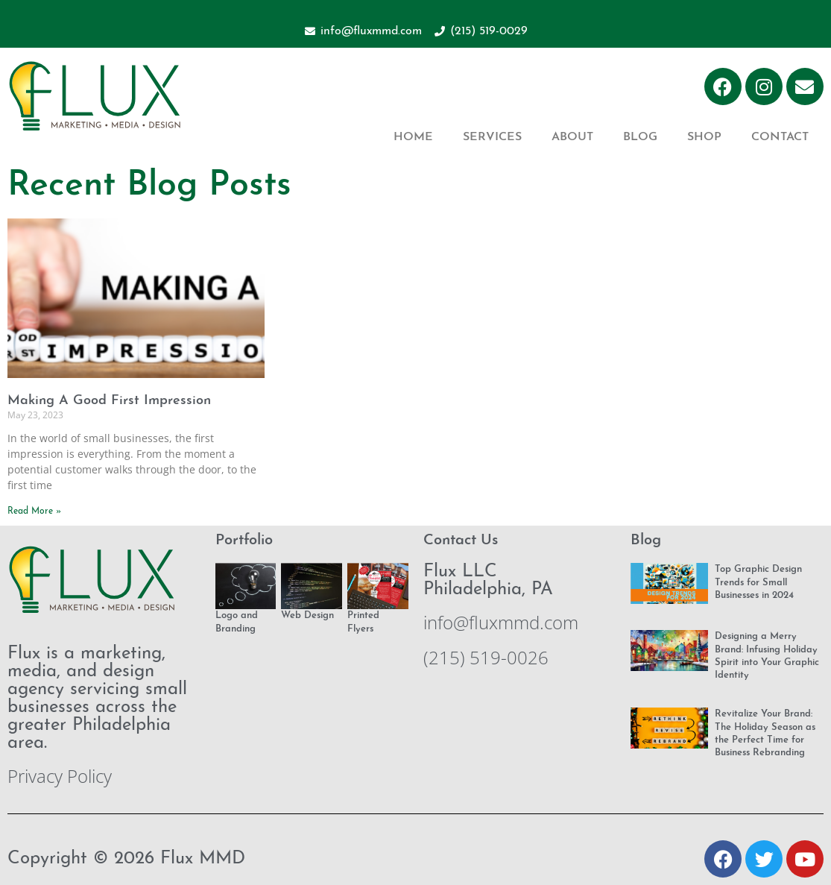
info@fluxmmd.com (500, 622)
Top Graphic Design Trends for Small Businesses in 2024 (758, 582)
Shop (704, 137)
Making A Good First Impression (109, 401)
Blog (640, 137)
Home (413, 137)
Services (492, 137)
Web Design (307, 615)
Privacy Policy (59, 775)
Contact (780, 137)
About (572, 137)
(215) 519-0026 (486, 657)
